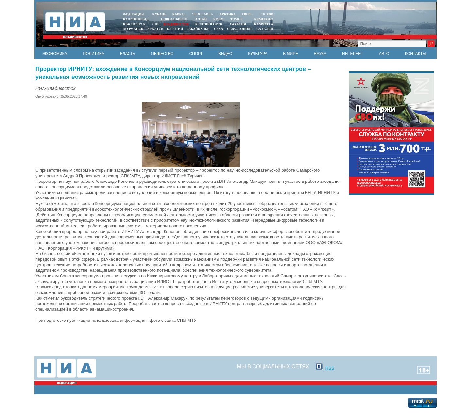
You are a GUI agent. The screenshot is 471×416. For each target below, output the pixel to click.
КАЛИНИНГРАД (135, 19)
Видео (225, 53)
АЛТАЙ (201, 19)
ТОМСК (237, 19)
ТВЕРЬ (247, 14)
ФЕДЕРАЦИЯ (133, 14)
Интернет (352, 53)
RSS (329, 368)
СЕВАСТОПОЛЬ (239, 29)
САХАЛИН (264, 29)
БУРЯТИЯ (175, 29)
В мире (290, 53)
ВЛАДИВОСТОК (176, 24)
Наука (320, 53)
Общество (162, 53)
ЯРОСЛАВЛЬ (202, 14)
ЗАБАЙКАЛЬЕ (198, 29)
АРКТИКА (227, 14)
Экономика (54, 53)
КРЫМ (218, 19)
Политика (93, 53)
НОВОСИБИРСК (174, 19)
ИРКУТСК (155, 29)
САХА (218, 29)
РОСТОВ (266, 14)
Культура (257, 53)
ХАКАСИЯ (237, 24)
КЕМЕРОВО (263, 19)
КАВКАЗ (178, 14)
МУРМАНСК (133, 29)
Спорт (196, 53)
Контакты (415, 53)
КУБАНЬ (159, 14)
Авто (384, 53)
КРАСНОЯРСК (134, 24)
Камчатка (263, 24)
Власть (127, 53)
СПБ (156, 24)
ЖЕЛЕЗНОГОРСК (208, 24)
